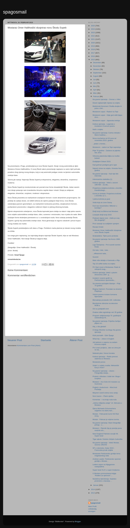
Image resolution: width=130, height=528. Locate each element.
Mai (94, 86)
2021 (93, 39)
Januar (96, 485)
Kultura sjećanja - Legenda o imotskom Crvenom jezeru (104, 125)
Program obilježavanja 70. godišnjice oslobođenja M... (107, 317)
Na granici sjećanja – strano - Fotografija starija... (104, 372)
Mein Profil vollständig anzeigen (92, 508)
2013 (93, 493)
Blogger (78, 521)
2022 (93, 36)
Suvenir (96, 257)
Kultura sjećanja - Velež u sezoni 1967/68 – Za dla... (105, 184)
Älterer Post (76, 340)
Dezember (97, 63)
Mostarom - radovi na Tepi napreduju (107, 147)
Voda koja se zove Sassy (102, 202)
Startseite (46, 340)
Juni (95, 83)
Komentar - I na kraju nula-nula (104, 400)
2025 (93, 26)
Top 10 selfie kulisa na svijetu (104, 264)
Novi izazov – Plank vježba (103, 396)
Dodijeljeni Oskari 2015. (102, 161)
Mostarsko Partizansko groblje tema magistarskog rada (106, 455)
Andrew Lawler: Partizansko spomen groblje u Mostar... (107, 460)
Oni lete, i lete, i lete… (101, 250)
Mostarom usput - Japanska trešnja (106, 120)
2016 (93, 56)
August (96, 76)
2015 (93, 60)
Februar (96, 96)
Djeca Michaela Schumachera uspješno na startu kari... (104, 410)
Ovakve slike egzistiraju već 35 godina (107, 312)
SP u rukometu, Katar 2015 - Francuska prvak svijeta (104, 449)
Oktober (96, 69)
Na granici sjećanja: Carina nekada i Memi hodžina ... (106, 134)
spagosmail (15, 12)
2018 (93, 49)
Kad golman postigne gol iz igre (105, 165)
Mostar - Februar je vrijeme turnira (106, 419)
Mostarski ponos (99, 362)
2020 (93, 43)
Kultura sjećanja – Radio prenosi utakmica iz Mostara (105, 358)
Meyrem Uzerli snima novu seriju (105, 393)
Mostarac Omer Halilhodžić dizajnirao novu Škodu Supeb (107, 231)
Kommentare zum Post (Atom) (28, 345)
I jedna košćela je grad (101, 199)
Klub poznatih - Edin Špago (103, 335)
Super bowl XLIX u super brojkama (106, 470)
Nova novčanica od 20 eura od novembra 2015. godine (104, 139)
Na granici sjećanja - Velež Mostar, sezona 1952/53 (106, 444)
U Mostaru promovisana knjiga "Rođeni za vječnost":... (104, 474)
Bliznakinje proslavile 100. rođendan (106, 300)
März (95, 93)
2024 (93, 29)
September (97, 73)
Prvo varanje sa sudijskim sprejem (106, 224)
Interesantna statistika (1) (102, 179)
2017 (93, 53)
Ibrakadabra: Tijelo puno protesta (105, 236)
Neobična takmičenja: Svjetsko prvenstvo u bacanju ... (104, 480)
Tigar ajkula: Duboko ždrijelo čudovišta (107, 439)
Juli (94, 80)
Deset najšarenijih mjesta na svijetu (106, 103)
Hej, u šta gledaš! (99, 327)
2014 (93, 489)
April (95, 90)
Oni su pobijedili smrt (101, 309)
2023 (93, 32)
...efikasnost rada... (100, 253)
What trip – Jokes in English (103, 339)
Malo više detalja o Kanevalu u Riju (106, 260)
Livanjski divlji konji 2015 (102, 215)
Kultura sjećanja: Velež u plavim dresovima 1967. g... (105, 274)
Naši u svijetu (98, 129)
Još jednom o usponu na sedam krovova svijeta (105, 343)
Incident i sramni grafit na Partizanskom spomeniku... (104, 279)
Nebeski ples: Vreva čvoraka (104, 353)
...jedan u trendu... (100, 144)
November (97, 66)
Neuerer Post (15, 340)
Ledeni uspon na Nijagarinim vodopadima (104, 466)
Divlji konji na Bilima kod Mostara (105, 211)
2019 (93, 46)
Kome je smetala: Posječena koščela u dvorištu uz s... (107, 195)
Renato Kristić (98, 227)
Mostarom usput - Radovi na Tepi (105, 112)
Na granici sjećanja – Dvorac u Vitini (106, 99)
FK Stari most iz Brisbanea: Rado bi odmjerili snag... (106, 268)
